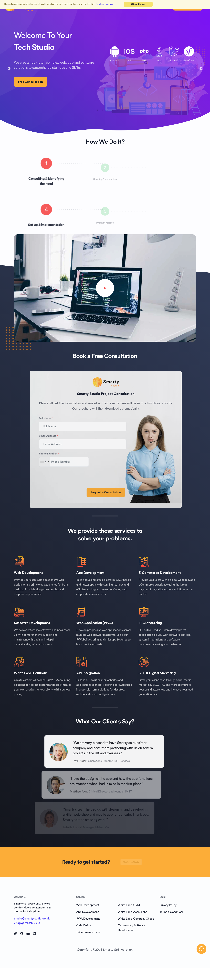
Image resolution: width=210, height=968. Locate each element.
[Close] (138, 4)
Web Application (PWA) (94, 623)
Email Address (63, 436)
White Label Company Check (136, 918)
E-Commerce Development (160, 573)
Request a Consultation (121, 492)
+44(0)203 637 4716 (27, 923)
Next (201, 68)
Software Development (32, 623)
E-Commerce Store (88, 932)
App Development (90, 573)
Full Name (61, 418)
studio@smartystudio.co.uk (32, 918)
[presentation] (79, 475)
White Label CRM (129, 905)
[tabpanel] (105, 66)
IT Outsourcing (150, 623)
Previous (9, 68)
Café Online (83, 925)
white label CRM (43, 680)
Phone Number (64, 453)
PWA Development (88, 918)
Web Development (28, 573)
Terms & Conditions (171, 912)
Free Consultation (30, 81)
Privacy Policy (168, 905)
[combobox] (60, 461)
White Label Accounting (132, 912)
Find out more (104, 4)
